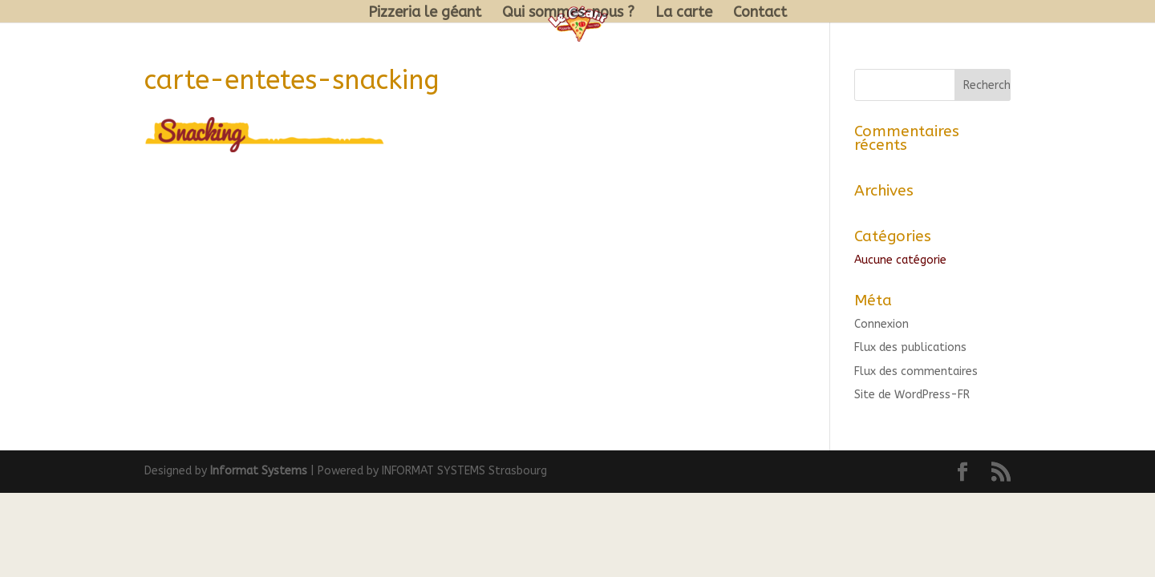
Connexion (881, 324)
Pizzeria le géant (424, 13)
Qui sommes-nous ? (568, 13)
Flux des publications (910, 347)
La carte (683, 13)
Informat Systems (258, 471)
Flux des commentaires (916, 371)
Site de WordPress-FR (912, 394)
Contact (760, 13)
